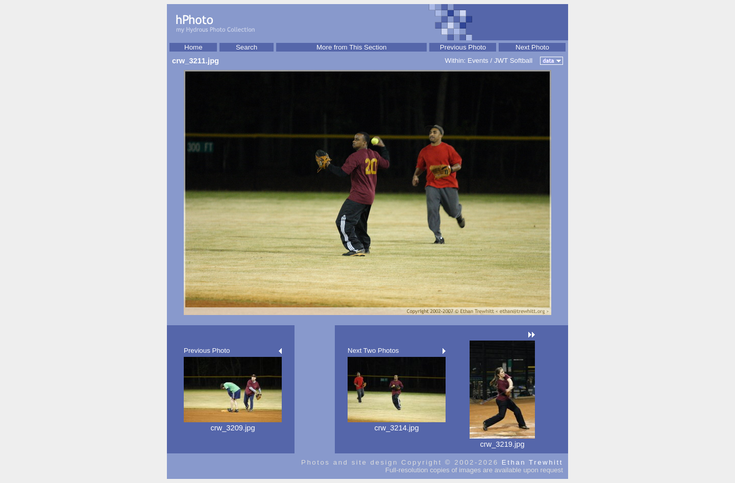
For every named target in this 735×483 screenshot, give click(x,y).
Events (478, 60)
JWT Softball (513, 60)
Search (246, 47)
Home (193, 47)
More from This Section (351, 47)
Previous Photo (463, 47)
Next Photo (532, 47)
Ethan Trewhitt (532, 462)
